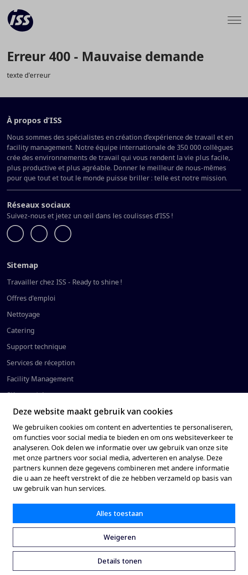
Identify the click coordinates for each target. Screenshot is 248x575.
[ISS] (20, 20)
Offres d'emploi (31, 298)
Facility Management (40, 378)
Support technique (36, 346)
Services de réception (41, 362)
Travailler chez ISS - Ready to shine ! (64, 282)
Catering (20, 330)
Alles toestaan (119, 513)
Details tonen (120, 561)
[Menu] (234, 20)
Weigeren (120, 537)
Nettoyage (23, 314)
